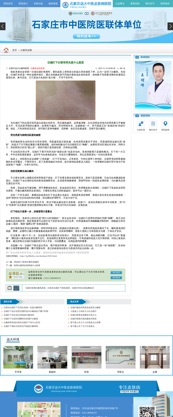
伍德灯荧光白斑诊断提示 (83, 288)
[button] (2, 26)
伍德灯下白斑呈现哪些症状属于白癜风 (21, 319)
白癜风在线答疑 (38, 68)
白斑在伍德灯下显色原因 (59, 288)
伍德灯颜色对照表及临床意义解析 (85, 307)
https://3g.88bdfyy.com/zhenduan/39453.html (38, 256)
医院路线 (165, 125)
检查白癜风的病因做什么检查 (27, 265)
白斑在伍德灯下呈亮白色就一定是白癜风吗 (23, 307)
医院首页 (8, 3)
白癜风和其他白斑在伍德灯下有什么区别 (22, 322)
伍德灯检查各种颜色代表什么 (83, 315)
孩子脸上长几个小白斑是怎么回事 (85, 322)
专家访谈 (38, 3)
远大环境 (13, 339)
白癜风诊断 (26, 50)
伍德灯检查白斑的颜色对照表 (83, 319)
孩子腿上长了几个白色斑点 (82, 326)
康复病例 (135, 3)
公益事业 (120, 3)
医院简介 (23, 3)
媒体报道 (53, 3)
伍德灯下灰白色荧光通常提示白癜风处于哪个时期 (26, 311)
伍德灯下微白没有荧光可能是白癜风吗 (21, 326)
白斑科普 (141, 125)
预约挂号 (150, 3)
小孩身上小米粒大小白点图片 (83, 311)
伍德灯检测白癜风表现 (35, 288)
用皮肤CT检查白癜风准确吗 (26, 262)
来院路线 (165, 3)
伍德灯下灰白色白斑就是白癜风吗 (19, 315)
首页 (14, 50)
